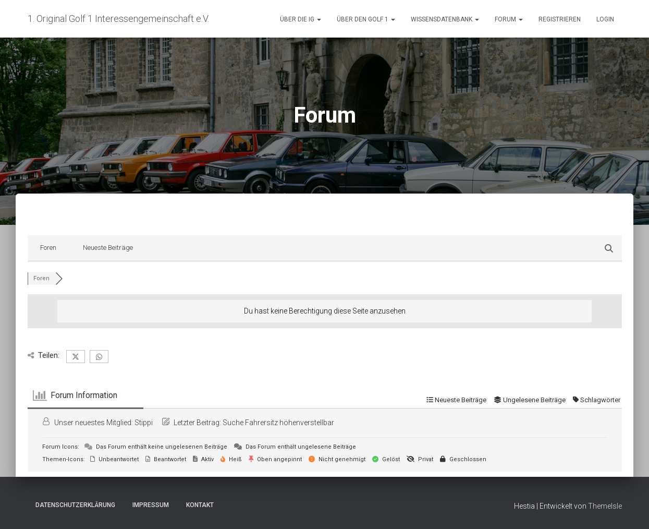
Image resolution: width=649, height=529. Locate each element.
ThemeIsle (605, 506)
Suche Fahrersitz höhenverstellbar (278, 422)
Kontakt (200, 505)
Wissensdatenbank (445, 19)
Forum (509, 19)
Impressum (150, 505)
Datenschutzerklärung (75, 505)
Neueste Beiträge (108, 247)
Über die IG (300, 19)
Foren (48, 247)
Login (605, 19)
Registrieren (559, 19)
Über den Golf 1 (366, 19)
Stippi (143, 422)
